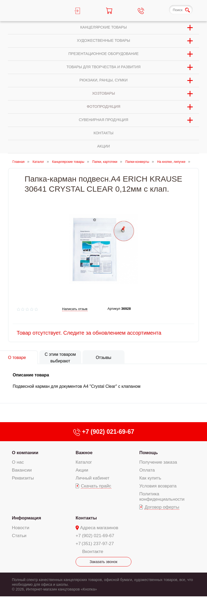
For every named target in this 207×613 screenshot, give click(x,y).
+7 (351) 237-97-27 (95, 543)
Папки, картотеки (104, 162)
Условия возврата (158, 485)
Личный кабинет (92, 478)
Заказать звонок (103, 562)
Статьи (19, 535)
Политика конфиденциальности (162, 496)
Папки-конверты (137, 162)
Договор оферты (162, 507)
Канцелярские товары (68, 162)
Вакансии (22, 470)
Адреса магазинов (99, 527)
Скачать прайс (96, 485)
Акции (82, 470)
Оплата (147, 470)
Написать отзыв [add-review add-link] (75, 309)
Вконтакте (92, 551)
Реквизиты (23, 478)
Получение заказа (158, 462)
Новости (20, 527)
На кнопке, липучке (171, 162)
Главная (18, 162)
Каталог (38, 162)
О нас (18, 462)
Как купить (150, 478)
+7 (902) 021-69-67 (95, 535)
